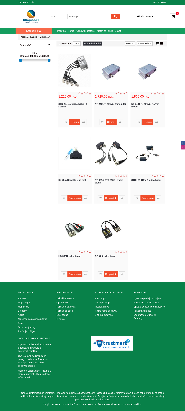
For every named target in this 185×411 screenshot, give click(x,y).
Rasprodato (75, 198)
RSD (129, 43)
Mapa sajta (23, 306)
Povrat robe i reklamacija (146, 302)
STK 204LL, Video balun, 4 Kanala (72, 105)
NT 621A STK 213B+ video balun (109, 181)
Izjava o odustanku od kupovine (149, 306)
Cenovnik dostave (85, 31)
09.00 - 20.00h (26, 2)
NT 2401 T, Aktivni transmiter (110, 104)
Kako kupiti (100, 298)
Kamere (33, 37)
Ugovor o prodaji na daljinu (147, 298)
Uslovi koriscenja (65, 298)
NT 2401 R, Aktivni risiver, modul (145, 105)
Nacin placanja (102, 302)
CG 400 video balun (105, 256)
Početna (61, 31)
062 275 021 (159, 2)
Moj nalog (145, 16)
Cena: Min (145, 43)
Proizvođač (35, 45)
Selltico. (138, 404)
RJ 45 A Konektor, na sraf (72, 180)
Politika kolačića (64, 310)
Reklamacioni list (142, 310)
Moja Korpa (24, 302)
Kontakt (22, 298)
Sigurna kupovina (104, 315)
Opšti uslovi (62, 302)
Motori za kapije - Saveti (109, 31)
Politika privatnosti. (66, 306)
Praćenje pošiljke (26, 331)
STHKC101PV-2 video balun (146, 180)
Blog (20, 323)
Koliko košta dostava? (106, 310)
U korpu (75, 122)
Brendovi (22, 310)
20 (76, 43)
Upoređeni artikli (92, 43)
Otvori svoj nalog (26, 327)
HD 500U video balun (69, 256)
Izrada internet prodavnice (118, 404)
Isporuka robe (102, 306)
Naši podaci (62, 315)
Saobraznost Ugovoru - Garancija (145, 317)
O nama (60, 319)
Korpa (71, 31)
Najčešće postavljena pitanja (32, 319)
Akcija (21, 315)
